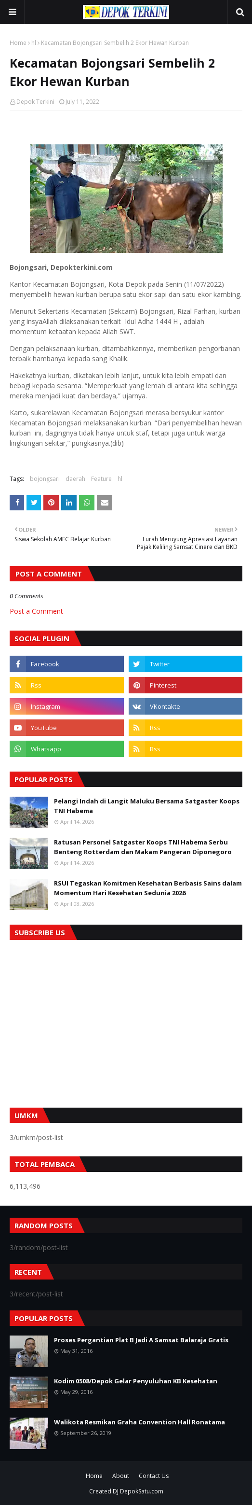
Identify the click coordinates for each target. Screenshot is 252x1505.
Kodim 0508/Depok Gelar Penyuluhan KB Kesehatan (135, 1381)
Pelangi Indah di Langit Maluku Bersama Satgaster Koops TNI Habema (146, 806)
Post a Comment (36, 611)
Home (18, 43)
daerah (75, 479)
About (120, 1476)
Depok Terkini (35, 102)
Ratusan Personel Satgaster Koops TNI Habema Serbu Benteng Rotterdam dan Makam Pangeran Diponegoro (143, 847)
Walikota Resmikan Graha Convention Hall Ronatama (139, 1422)
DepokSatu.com (141, 1491)
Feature (101, 479)
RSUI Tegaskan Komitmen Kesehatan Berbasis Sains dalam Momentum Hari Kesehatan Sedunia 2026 (148, 888)
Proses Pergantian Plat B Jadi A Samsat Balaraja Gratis (141, 1340)
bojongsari (45, 479)
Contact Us (154, 1476)
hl (33, 43)
